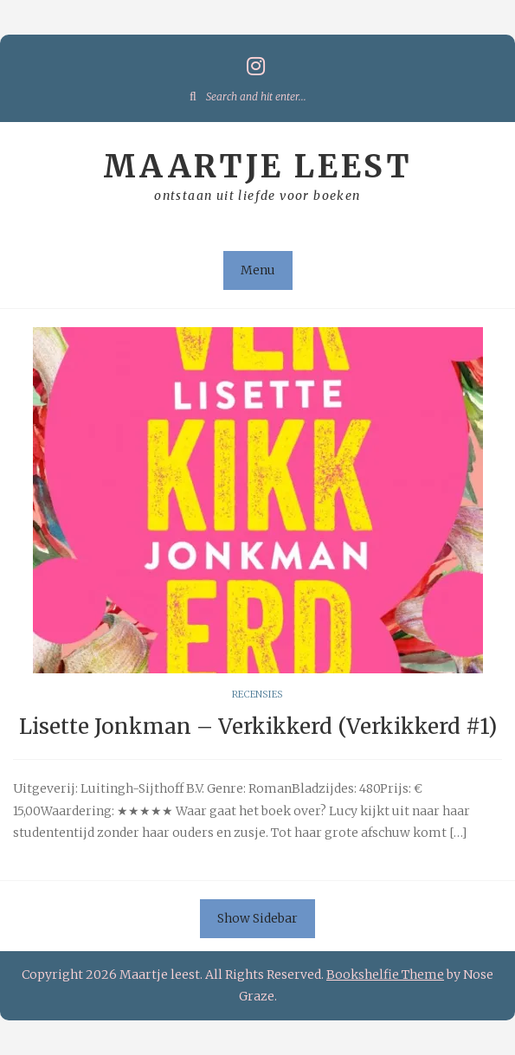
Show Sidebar (257, 918)
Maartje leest (258, 166)
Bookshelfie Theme (385, 974)
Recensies (257, 694)
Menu (258, 270)
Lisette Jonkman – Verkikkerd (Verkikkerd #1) (258, 726)
